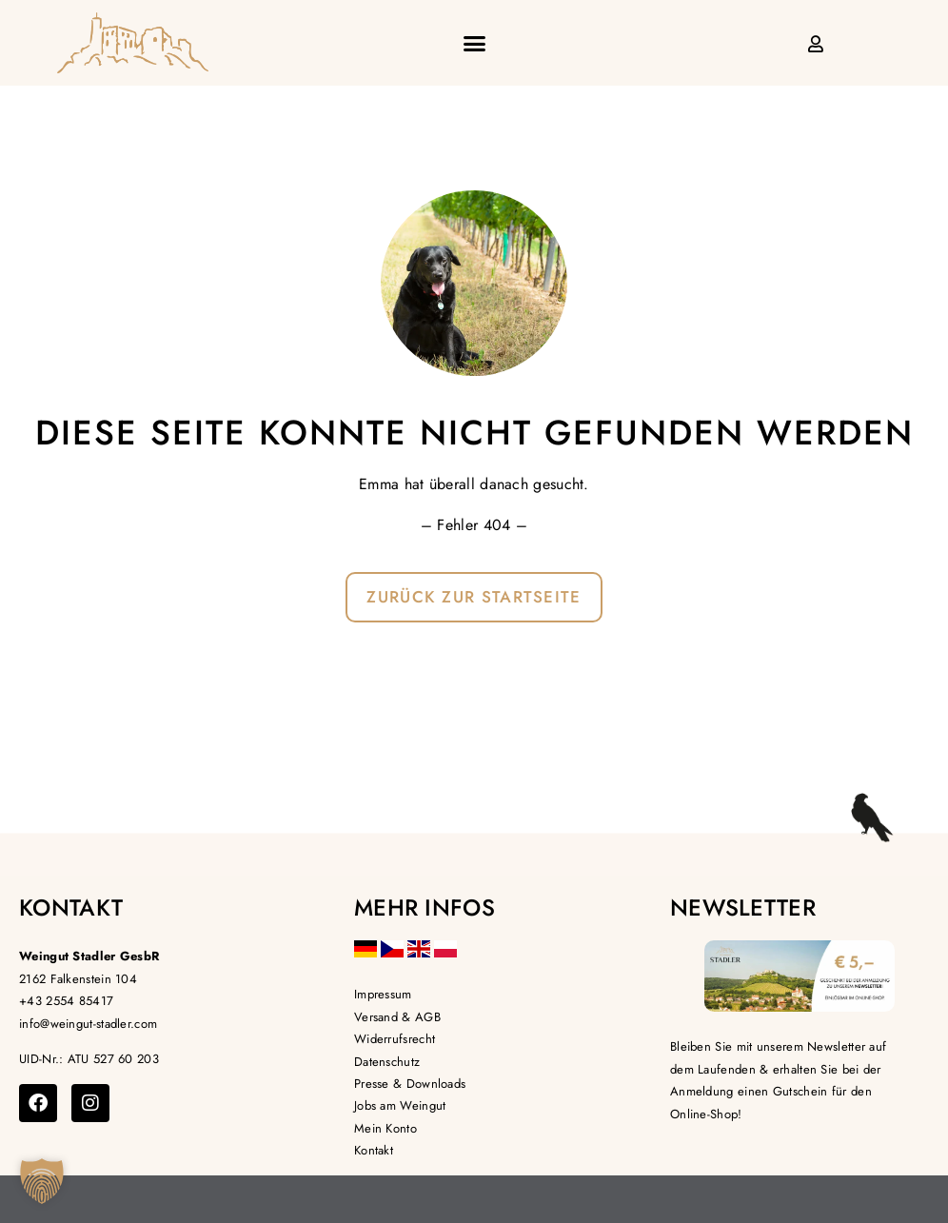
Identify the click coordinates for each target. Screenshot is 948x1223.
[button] (474, 43)
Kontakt (373, 1150)
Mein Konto (385, 1128)
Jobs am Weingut (400, 1105)
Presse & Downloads (409, 1084)
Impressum (383, 994)
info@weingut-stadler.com (88, 1024)
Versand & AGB (397, 1017)
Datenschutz (387, 1062)
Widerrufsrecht (394, 1039)
